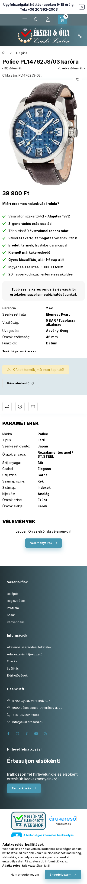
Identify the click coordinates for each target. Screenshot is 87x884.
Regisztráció (16, 600)
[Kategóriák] (24, 19)
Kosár (11, 615)
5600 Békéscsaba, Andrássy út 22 (37, 707)
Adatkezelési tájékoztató (24, 654)
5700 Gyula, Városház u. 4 (31, 701)
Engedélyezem (60, 874)
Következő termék (70, 68)
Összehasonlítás (7, 406)
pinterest (27, 733)
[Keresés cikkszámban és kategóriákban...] (36, 19)
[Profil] (47, 19)
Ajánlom (33, 406)
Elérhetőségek (17, 675)
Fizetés (12, 661)
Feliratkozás (21, 788)
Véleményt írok (41, 543)
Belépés (13, 594)
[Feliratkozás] (20, 383)
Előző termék (13, 68)
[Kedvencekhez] (77, 79)
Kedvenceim (16, 622)
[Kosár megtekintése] (62, 19)
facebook (8, 733)
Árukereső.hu (63, 823)
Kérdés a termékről (20, 406)
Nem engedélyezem (25, 874)
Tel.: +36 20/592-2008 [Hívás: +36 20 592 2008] (39, 9)
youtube (36, 733)
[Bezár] (82, 7)
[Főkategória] (4, 53)
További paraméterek (18, 351)
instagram (17, 733)
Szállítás (13, 668)
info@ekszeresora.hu (27, 722)
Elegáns (21, 53)
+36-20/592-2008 (80, 36)
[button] (43, 133)
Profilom (13, 608)
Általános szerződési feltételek (29, 647)
